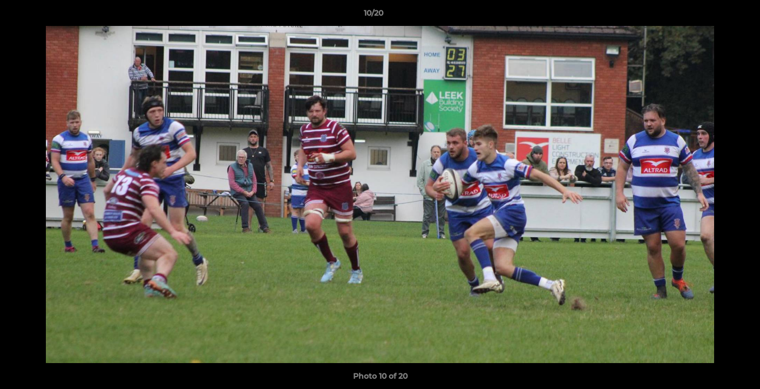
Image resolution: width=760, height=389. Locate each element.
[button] (714, 16)
